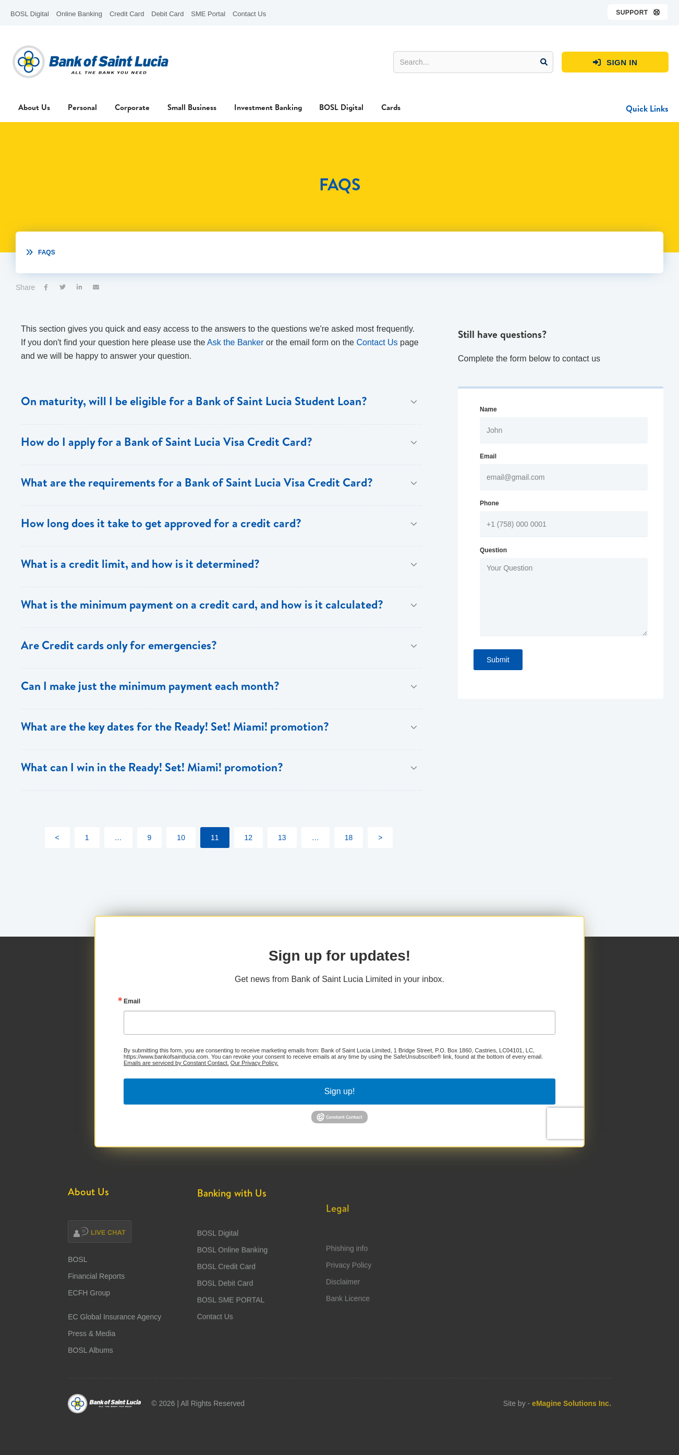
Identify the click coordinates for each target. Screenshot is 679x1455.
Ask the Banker (235, 342)
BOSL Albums (90, 1360)
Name (488, 409)
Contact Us (249, 14)
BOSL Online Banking (232, 1285)
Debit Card (167, 14)
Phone (489, 503)
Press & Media (91, 1344)
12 (249, 837)
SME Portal (208, 14)
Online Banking (79, 14)
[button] (638, 12)
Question (493, 550)
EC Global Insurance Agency (114, 1327)
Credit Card (127, 14)
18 (349, 837)
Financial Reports (96, 1286)
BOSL (77, 1270)
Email (488, 456)
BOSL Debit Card (225, 1318)
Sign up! (339, 1101)
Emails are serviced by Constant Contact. (176, 1073)
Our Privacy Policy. (254, 1073)
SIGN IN (615, 62)
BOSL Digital (29, 14)
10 (181, 837)
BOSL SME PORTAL (231, 1335)
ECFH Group (89, 1303)
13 (282, 837)
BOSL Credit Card (226, 1302)
